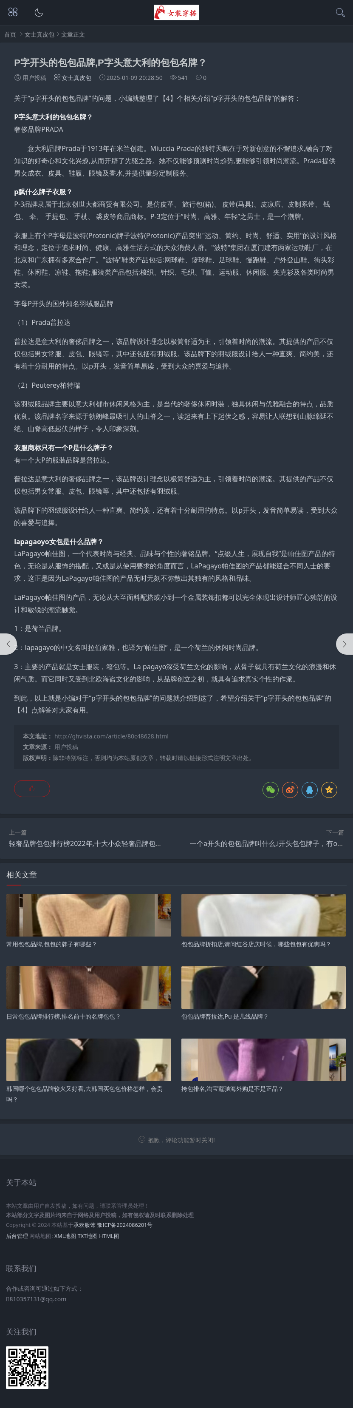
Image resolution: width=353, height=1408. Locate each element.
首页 (10, 34)
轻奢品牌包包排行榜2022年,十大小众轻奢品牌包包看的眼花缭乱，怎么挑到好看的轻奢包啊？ (150, 843)
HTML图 (109, 1236)
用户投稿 (66, 747)
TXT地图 (88, 1236)
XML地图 (65, 1236)
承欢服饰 (84, 1225)
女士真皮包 (39, 34)
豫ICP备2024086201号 (124, 1225)
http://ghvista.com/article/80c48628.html (111, 736)
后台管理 (17, 1236)
